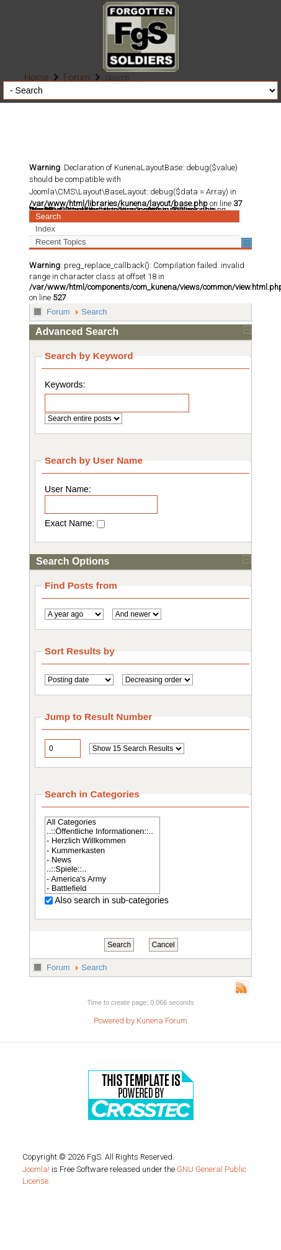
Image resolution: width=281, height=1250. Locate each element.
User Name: (101, 499)
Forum (58, 311)
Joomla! (36, 1169)
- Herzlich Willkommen (102, 840)
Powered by (114, 1020)
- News (102, 859)
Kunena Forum (161, 1020)
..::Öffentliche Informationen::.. (102, 831)
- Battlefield (102, 888)
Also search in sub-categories (112, 900)
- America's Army (102, 878)
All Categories (102, 822)
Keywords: (65, 384)
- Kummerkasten (102, 850)
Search (94, 311)
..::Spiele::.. (102, 869)
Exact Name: (75, 523)
